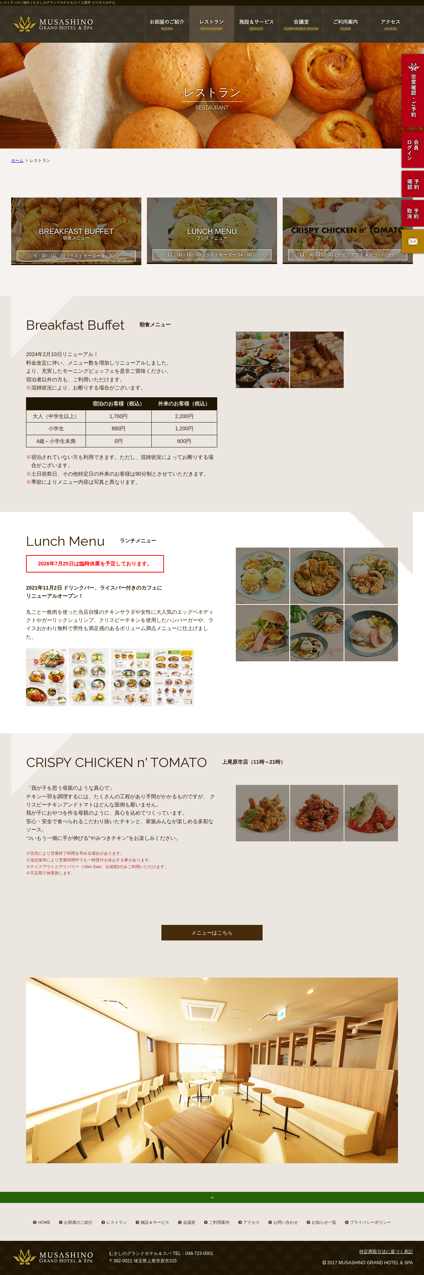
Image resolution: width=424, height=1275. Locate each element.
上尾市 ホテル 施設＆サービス (256, 24)
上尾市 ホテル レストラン (211, 24)
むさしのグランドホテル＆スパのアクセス (390, 24)
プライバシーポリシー (370, 1222)
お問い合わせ (285, 1222)
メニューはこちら (212, 933)
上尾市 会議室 (301, 24)
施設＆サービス (155, 1222)
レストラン (116, 1222)
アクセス (251, 1222)
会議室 (189, 1222)
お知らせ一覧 (324, 1222)
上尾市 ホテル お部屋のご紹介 (167, 24)
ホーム (17, 160)
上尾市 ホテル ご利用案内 (345, 24)
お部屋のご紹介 (78, 1222)
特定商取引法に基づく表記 (386, 1251)
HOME (44, 1222)
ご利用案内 (219, 1222)
